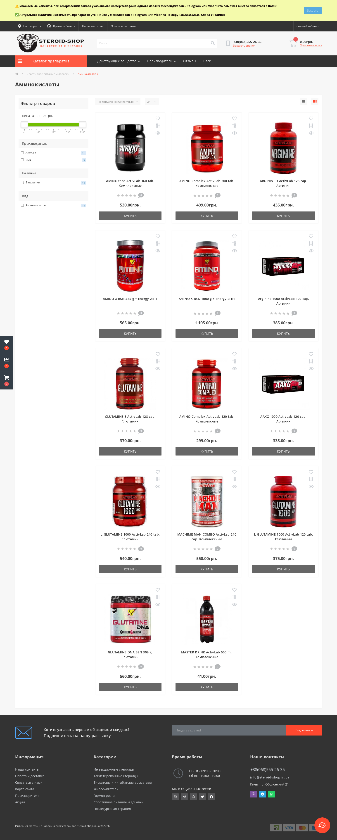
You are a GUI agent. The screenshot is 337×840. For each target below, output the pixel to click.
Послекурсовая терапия (112, 809)
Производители (161, 61)
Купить (130, 216)
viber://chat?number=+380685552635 (175, 796)
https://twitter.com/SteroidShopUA (202, 796)
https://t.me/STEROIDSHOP (184, 796)
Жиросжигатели (106, 789)
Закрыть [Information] (312, 10)
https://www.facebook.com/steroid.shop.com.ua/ (211, 796)
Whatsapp (271, 794)
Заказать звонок (244, 45)
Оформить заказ (311, 45)
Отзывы (189, 61)
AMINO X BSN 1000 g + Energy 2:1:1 (207, 299)
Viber (253, 794)
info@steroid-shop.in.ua (269, 777)
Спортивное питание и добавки (48, 74)
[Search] (212, 43)
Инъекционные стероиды (114, 769)
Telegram (262, 794)
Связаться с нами (29, 782)
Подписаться (304, 730)
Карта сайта (24, 789)
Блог (207, 61)
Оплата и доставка (123, 26)
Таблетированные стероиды (116, 776)
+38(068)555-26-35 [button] (267, 769)
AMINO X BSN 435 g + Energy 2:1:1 (130, 299)
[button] (6, 380)
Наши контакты (92, 26)
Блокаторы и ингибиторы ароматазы (123, 782)
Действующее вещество (118, 61)
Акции (20, 802)
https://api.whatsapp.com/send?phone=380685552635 (193, 796)
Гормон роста (104, 795)
